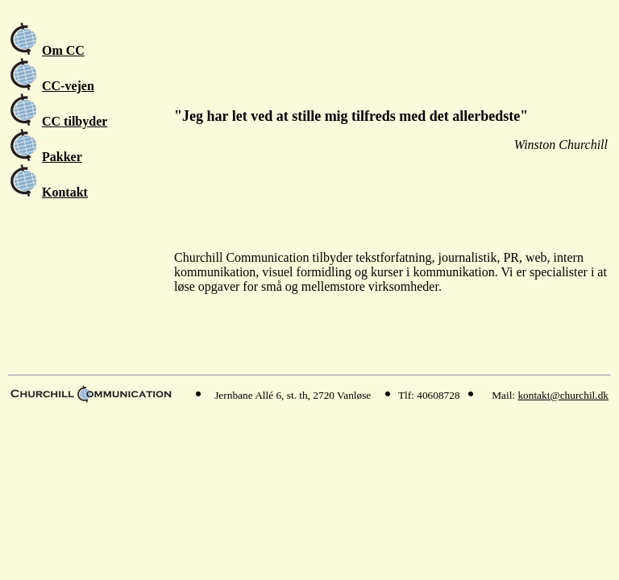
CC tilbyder (74, 121)
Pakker (62, 157)
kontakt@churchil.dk (563, 395)
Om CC (63, 50)
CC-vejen (68, 86)
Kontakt (65, 192)
